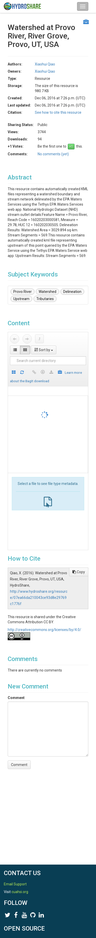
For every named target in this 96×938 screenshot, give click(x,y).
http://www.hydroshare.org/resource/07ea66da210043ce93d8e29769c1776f (38, 597)
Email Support (15, 884)
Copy (78, 572)
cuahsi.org (20, 892)
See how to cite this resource (58, 112)
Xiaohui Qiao (45, 64)
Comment (16, 698)
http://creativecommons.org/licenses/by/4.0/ (44, 630)
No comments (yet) (53, 154)
